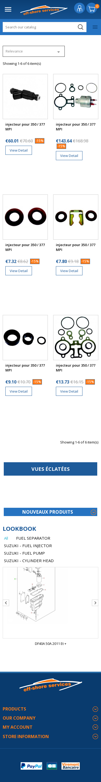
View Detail (19, 150)
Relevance (34, 52)
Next (95, 603)
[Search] (44, 27)
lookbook (19, 528)
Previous (6, 603)
